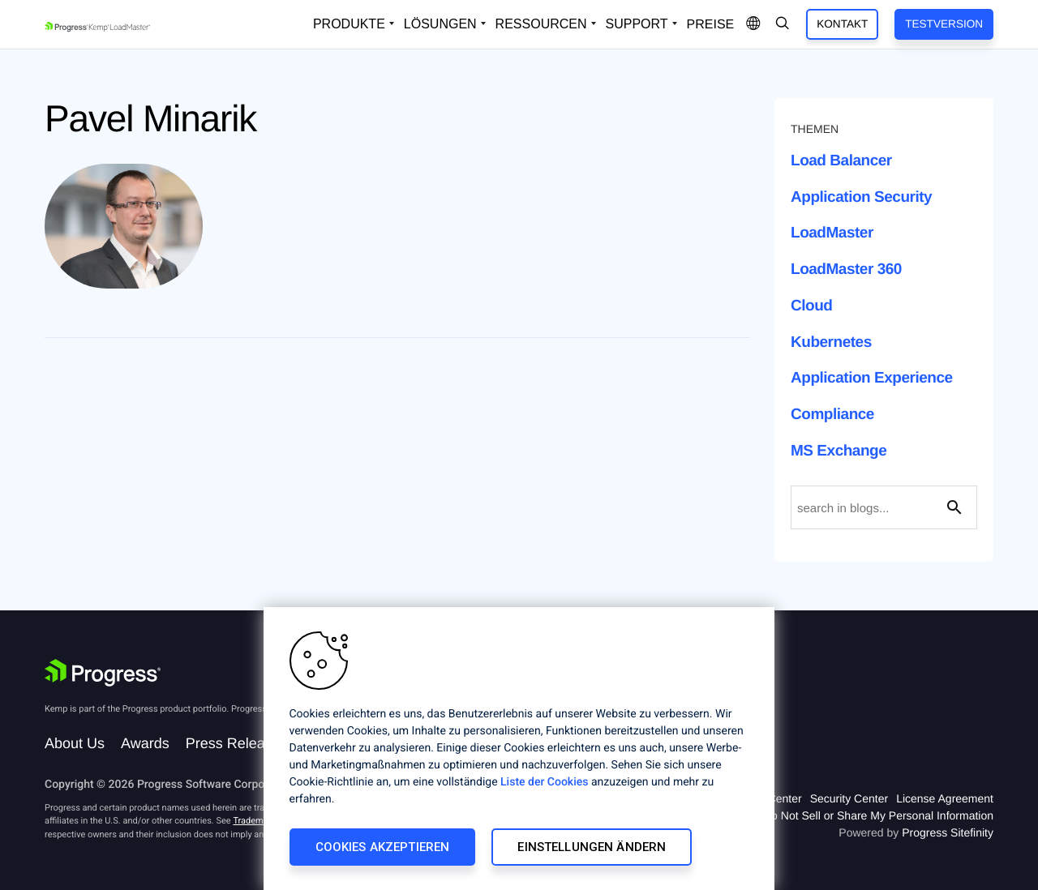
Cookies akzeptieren (382, 847)
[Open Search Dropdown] (782, 24)
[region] (519, 748)
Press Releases (237, 743)
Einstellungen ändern (591, 847)
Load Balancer (841, 160)
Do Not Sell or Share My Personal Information (878, 815)
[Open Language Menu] (753, 24)
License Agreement (944, 798)
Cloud (811, 305)
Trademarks (256, 820)
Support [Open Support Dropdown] (637, 24)
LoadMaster (832, 233)
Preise (711, 25)
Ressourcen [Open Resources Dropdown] (541, 24)
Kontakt (842, 24)
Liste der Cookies (544, 782)
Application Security (861, 197)
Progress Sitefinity (947, 832)
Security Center (849, 798)
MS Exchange (838, 451)
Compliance (832, 414)
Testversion (944, 24)
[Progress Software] (103, 673)
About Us (75, 743)
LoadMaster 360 (846, 269)
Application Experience (872, 378)
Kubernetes (831, 342)
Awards (145, 743)
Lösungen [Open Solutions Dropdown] (440, 24)
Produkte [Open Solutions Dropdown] (349, 24)
